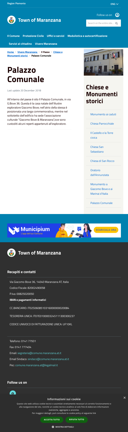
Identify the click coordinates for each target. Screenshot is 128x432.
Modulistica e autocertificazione (87, 36)
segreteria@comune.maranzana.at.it (39, 353)
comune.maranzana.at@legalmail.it (36, 365)
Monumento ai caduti (103, 114)
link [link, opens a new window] (94, 413)
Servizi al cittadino (20, 44)
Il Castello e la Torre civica (101, 135)
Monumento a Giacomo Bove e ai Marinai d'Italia (101, 189)
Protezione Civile (33, 36)
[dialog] (64, 413)
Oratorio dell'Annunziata (99, 172)
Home (10, 52)
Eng (115, 4)
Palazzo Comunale (101, 203)
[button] (64, 426)
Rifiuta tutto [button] (76, 419)
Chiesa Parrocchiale (102, 123)
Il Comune (13, 36)
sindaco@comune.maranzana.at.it (48, 359)
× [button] (124, 398)
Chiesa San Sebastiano (97, 149)
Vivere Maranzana (46, 44)
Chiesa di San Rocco (102, 161)
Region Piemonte (16, 3)
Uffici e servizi (55, 36)
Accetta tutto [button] (52, 419)
